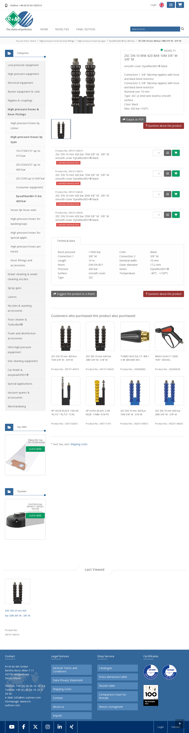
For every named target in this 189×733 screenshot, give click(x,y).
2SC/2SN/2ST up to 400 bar (28, 167)
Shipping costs (78, 444)
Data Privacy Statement (68, 680)
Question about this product (164, 125)
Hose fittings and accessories (21, 263)
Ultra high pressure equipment (19, 349)
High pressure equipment (23, 74)
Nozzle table (107, 685)
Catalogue (105, 668)
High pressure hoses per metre (26, 249)
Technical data (66, 240)
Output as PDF (133, 119)
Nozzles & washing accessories (20, 308)
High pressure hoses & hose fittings (56, 40)
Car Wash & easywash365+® (18, 372)
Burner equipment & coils (24, 91)
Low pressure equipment (23, 65)
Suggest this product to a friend (74, 294)
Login (154, 4)
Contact (58, 698)
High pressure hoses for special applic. (25, 235)
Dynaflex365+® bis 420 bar (122, 40)
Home (44, 29)
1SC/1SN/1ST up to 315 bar (28, 153)
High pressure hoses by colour (25, 125)
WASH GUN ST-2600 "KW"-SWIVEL (166, 358)
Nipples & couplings (20, 100)
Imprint (57, 715)
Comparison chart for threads (112, 696)
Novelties (62, 29)
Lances (12, 297)
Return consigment (111, 706)
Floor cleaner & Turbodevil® (17, 322)
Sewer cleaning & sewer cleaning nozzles (23, 276)
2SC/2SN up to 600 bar (30, 178)
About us (58, 706)
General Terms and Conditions (65, 669)
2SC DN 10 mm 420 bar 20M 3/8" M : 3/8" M (98, 358)
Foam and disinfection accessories (22, 336)
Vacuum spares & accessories (19, 395)
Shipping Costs (62, 689)
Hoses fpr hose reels (23, 210)
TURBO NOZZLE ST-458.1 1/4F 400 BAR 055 (134, 358)
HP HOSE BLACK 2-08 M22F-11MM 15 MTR (98, 412)
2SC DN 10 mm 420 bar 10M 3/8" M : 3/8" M (159, 40)
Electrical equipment (20, 82)
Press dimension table (113, 677)
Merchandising (17, 406)
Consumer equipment (29, 187)
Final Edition (85, 29)
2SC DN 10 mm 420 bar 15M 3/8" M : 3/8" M (64, 358)
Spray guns (14, 288)
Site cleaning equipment (23, 361)
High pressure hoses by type (92, 40)
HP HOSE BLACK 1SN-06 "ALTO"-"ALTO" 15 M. (64, 412)
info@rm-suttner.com (27, 697)
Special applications (20, 383)
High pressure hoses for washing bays (25, 221)
